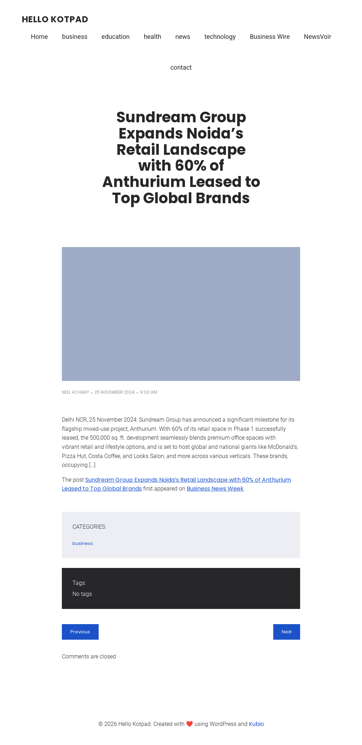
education (115, 36)
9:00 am (148, 392)
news (182, 36)
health (152, 36)
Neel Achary (75, 392)
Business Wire (270, 36)
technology (219, 36)
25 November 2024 (114, 392)
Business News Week (215, 489)
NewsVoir (317, 36)
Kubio (256, 724)
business (75, 36)
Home (39, 36)
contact (181, 67)
